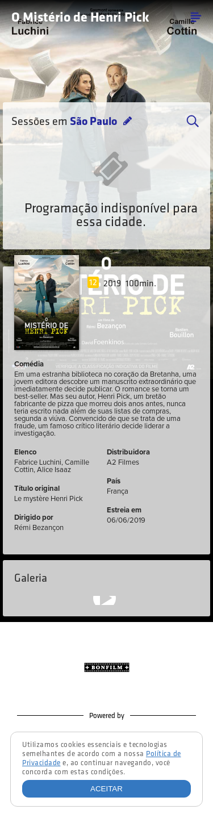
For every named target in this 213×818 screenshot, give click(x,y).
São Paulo (94, 122)
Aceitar (106, 788)
